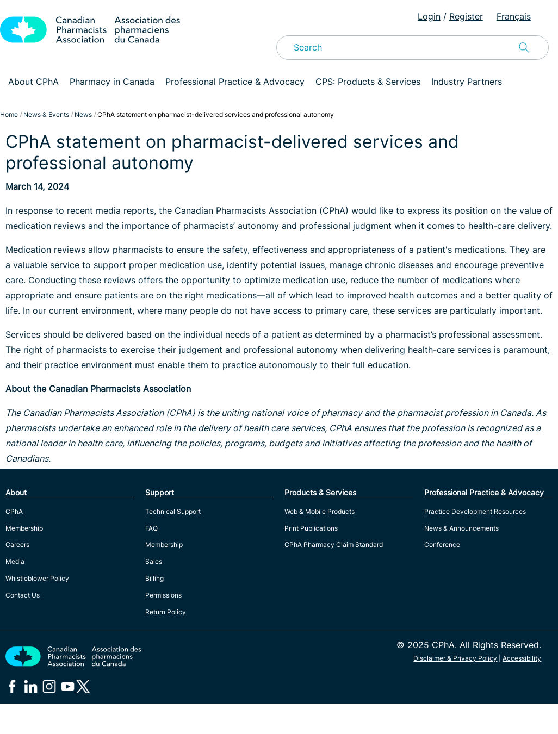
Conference (442, 544)
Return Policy (165, 612)
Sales (153, 561)
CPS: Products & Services (367, 81)
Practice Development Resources (475, 511)
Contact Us (22, 595)
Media (14, 561)
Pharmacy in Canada (112, 81)
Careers (17, 544)
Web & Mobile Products (319, 511)
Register (466, 16)
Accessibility (522, 658)
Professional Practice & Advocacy (235, 81)
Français (514, 16)
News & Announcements (461, 528)
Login (429, 16)
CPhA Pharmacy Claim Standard (333, 544)
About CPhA (33, 81)
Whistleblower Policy (37, 578)
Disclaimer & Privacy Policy (455, 658)
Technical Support (173, 511)
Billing (154, 578)
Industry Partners (466, 81)
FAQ (151, 528)
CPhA (14, 511)
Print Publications (311, 528)
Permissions (163, 595)
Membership (24, 528)
